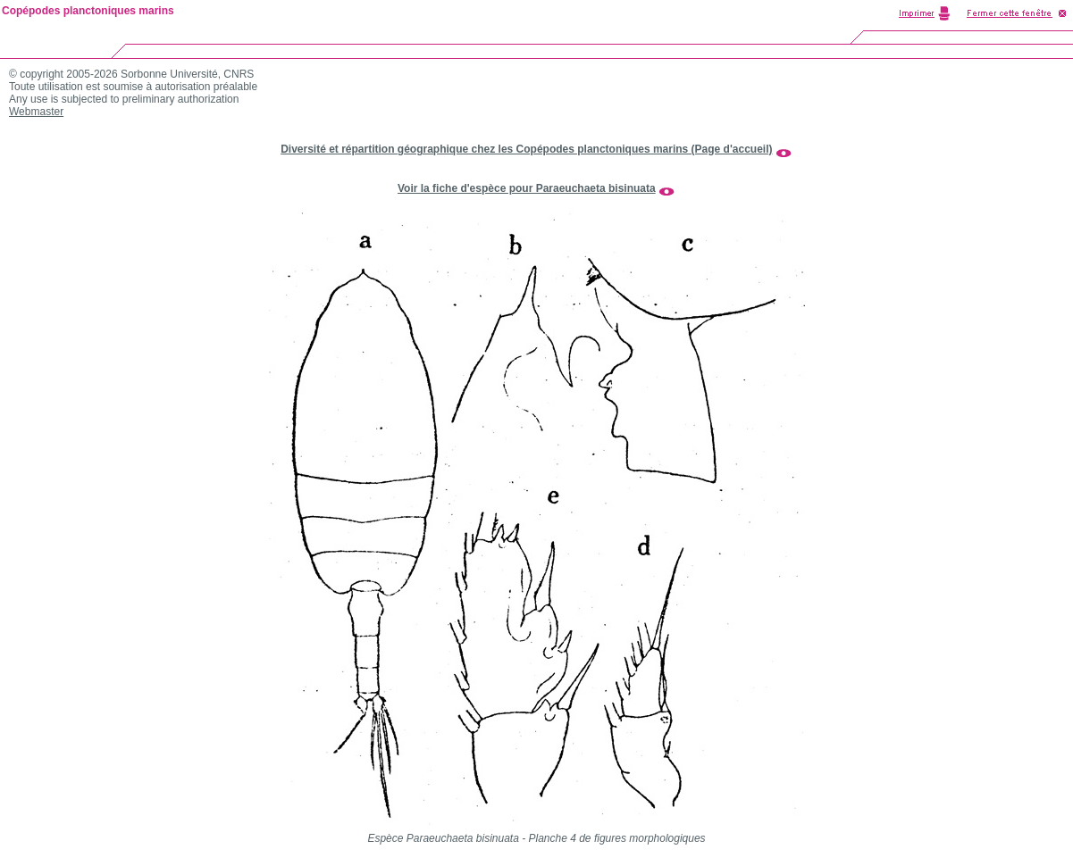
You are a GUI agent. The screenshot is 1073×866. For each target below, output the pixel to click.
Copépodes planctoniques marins (88, 10)
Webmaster (36, 111)
